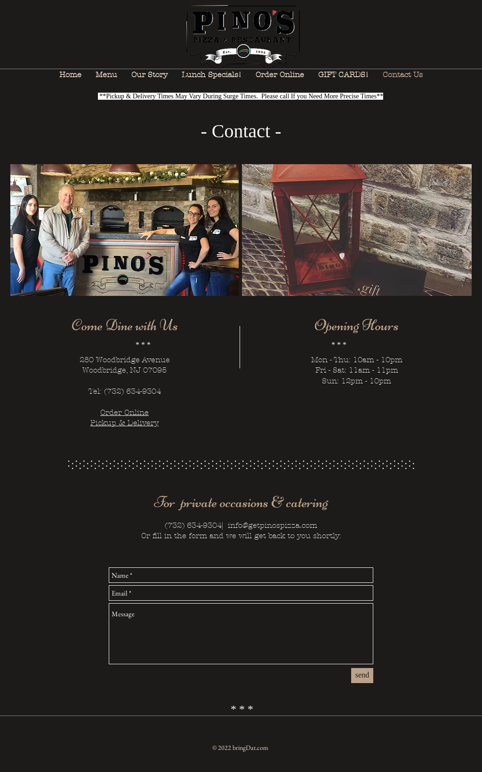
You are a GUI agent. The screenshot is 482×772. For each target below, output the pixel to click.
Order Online (124, 412)
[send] (362, 675)
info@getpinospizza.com (272, 525)
